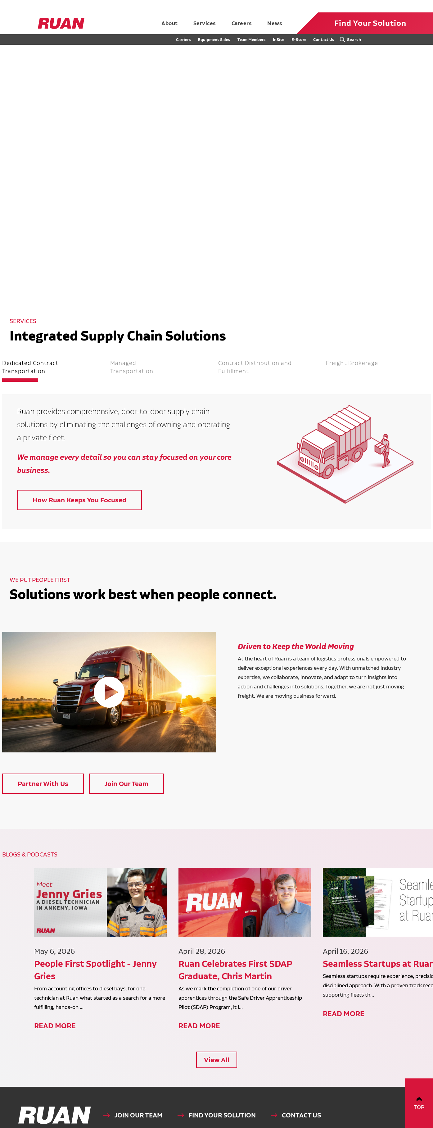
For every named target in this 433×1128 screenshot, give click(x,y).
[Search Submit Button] (352, 39)
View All (216, 1026)
